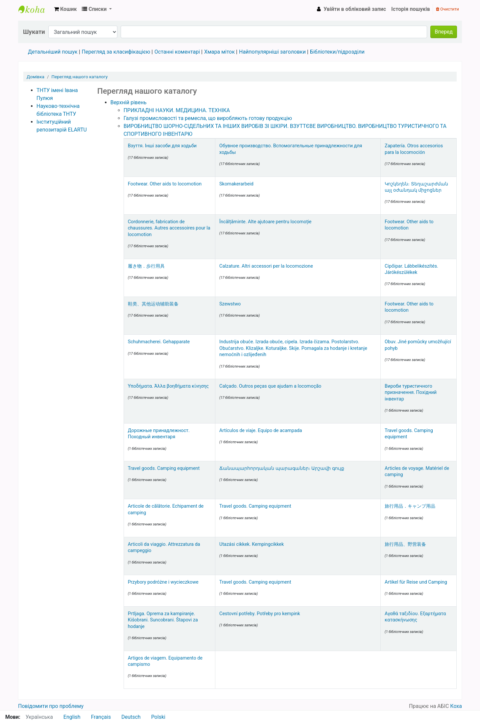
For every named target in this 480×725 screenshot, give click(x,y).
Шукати (34, 31)
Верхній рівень (128, 102)
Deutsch (130, 717)
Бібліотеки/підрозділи (337, 52)
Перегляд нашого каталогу (80, 76)
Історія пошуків (410, 9)
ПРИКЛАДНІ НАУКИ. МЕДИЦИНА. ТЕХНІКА (177, 110)
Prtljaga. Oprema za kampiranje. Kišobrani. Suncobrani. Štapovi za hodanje (163, 620)
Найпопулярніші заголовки (272, 52)
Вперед (444, 32)
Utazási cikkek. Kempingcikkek (251, 544)
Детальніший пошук (53, 52)
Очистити (447, 9)
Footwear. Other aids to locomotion (165, 184)
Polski (158, 717)
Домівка (35, 76)
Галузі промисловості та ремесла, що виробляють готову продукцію (208, 118)
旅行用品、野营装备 (405, 544)
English (72, 717)
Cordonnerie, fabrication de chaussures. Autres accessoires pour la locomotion (169, 228)
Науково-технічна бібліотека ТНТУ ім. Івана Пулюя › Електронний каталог (34, 9)
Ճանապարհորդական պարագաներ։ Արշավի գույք (281, 468)
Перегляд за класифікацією (116, 52)
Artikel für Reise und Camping (416, 582)
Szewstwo (230, 304)
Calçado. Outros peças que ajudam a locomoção (270, 386)
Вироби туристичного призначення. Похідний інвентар (411, 392)
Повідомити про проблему (51, 706)
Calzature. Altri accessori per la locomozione (266, 266)
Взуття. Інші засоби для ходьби (162, 146)
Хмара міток (219, 52)
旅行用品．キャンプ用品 (410, 506)
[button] (65, 9)
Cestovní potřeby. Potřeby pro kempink (259, 613)
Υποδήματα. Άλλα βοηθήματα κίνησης (168, 386)
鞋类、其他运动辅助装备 (153, 304)
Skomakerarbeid (236, 184)
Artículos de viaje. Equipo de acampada (260, 430)
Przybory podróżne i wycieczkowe (163, 582)
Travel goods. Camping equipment (164, 468)
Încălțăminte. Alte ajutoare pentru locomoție (265, 222)
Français (101, 717)
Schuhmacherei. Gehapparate (159, 342)
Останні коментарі (177, 52)
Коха (456, 706)
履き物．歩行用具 (146, 266)
